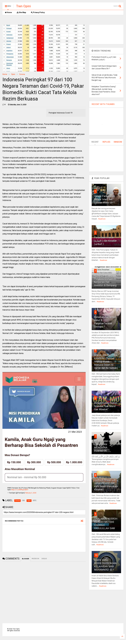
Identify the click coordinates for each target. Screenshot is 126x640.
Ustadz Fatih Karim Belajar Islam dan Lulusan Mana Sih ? (104, 199)
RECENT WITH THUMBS (103, 104)
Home (8, 12)
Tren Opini (23, 6)
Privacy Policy (38, 12)
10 (96, 555)
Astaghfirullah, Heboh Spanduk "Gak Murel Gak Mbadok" (105, 406)
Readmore (101, 219)
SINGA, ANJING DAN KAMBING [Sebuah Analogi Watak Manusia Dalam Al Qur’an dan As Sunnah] (106, 361)
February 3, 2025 (30, 493)
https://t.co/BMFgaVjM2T (19, 490)
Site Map (21, 12)
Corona (22, 74)
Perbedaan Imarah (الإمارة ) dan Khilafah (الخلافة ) (105, 240)
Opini (13, 74)
